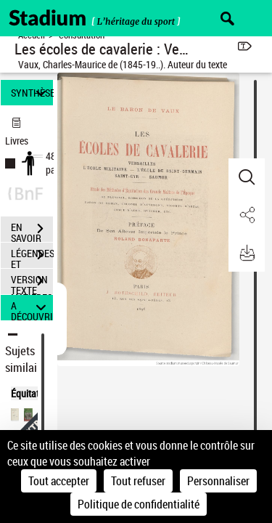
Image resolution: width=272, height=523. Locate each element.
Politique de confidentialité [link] (138, 504)
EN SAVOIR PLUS (32, 230)
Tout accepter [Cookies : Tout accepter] (58, 481)
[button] (246, 177)
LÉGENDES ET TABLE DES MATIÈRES (32, 256)
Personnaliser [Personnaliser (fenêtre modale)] (218, 481)
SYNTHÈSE (32, 92)
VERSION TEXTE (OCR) (32, 282)
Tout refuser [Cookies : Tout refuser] (138, 481)
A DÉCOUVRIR (32, 307)
